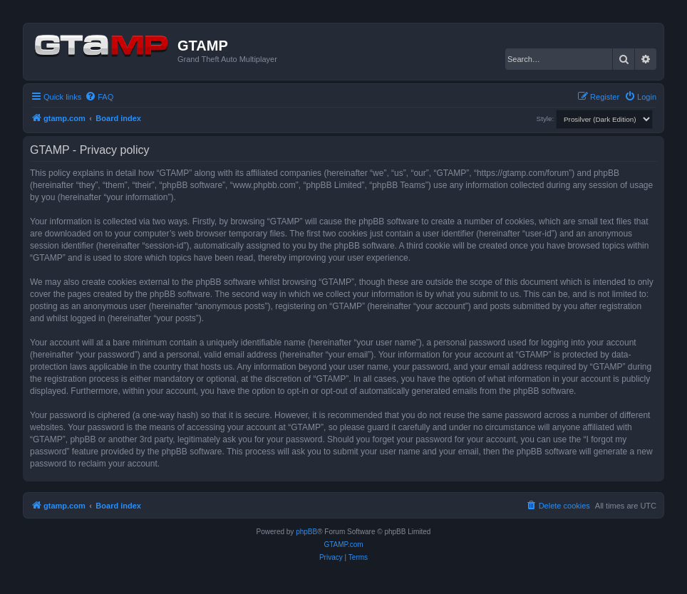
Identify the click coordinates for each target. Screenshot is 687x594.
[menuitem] (99, 96)
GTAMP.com (343, 544)
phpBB (306, 532)
